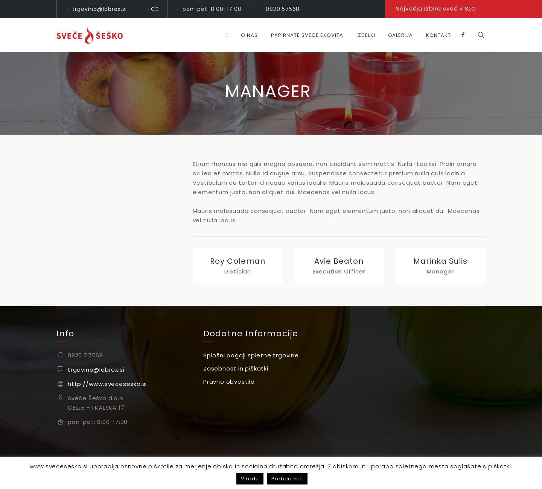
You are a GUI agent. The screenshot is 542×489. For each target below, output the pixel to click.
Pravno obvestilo (229, 382)
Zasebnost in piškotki (235, 368)
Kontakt (441, 35)
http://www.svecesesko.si (107, 384)
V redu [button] (250, 478)
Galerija (403, 35)
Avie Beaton (339, 261)
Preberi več (287, 478)
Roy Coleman (237, 261)
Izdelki (369, 35)
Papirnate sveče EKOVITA (310, 35)
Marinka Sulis (440, 261)
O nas (252, 35)
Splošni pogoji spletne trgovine (251, 355)
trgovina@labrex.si (99, 9)
